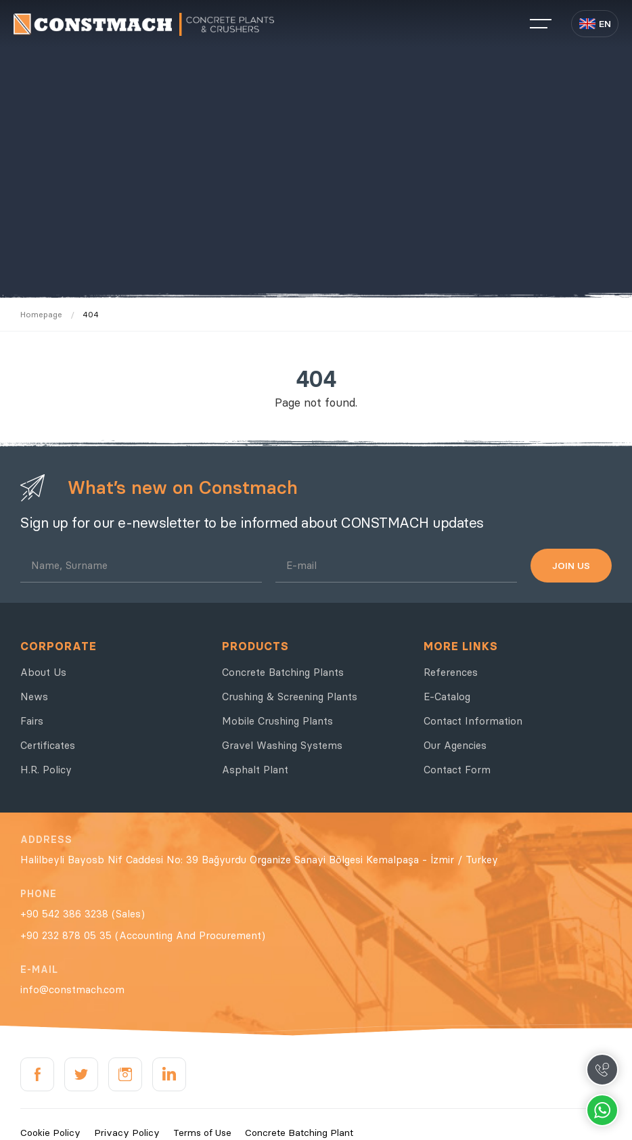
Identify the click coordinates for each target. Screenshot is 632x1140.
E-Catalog (447, 696)
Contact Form (457, 769)
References (451, 672)
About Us (43, 672)
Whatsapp (602, 1110)
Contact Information (473, 720)
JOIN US (571, 566)
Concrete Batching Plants (283, 672)
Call (602, 1069)
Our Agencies (455, 745)
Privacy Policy (127, 1132)
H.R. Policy (46, 769)
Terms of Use (202, 1132)
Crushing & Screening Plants (289, 696)
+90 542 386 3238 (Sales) (82, 913)
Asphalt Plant (255, 769)
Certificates (47, 745)
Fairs (31, 720)
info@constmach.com (72, 989)
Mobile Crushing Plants (277, 720)
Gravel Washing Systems (282, 745)
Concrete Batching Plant (299, 1132)
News (34, 696)
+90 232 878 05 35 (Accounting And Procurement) (142, 935)
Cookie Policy (50, 1132)
